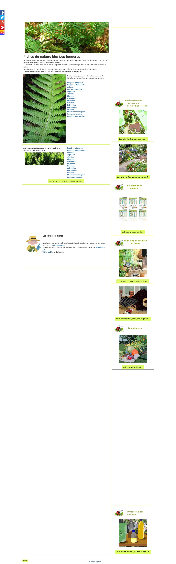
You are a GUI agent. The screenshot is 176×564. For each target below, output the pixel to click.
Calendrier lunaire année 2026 (132, 232)
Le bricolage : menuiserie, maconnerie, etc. (133, 281)
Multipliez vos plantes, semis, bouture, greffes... (132, 319)
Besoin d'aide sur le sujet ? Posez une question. (66, 181)
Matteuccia (71, 103)
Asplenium (71, 91)
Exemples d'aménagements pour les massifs (132, 177)
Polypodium (71, 105)
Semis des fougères (74, 114)
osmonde (70, 109)
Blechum (70, 96)
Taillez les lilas (48, 252)
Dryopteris (71, 100)
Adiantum (71, 87)
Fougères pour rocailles (76, 116)
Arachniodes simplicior (76, 89)
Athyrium (70, 94)
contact (25, 561)
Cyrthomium (71, 98)
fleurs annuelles (59, 245)
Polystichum (72, 107)
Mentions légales (95, 562)
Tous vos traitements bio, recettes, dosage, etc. (132, 552)
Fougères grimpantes (75, 83)
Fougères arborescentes (76, 85)
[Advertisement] (85, 5)
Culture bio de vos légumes (132, 367)
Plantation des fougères (76, 112)
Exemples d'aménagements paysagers (132, 139)
